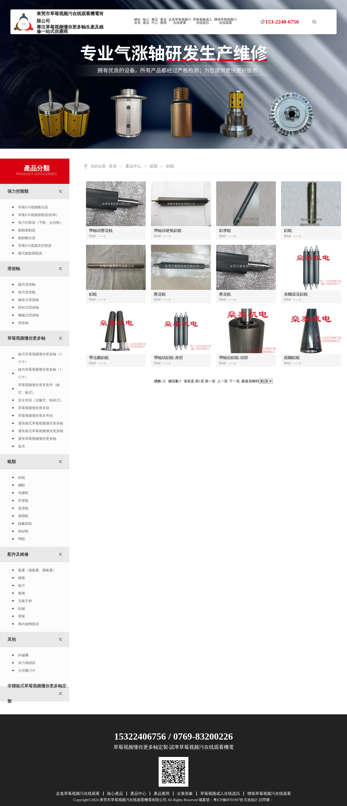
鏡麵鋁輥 (292, 360)
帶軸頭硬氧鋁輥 (168, 232)
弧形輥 (23, 508)
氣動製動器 (26, 230)
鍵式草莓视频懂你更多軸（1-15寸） (40, 373)
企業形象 (185, 794)
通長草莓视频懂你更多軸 (37, 439)
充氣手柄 (25, 601)
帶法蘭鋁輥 (99, 360)
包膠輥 (23, 493)
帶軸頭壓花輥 (101, 232)
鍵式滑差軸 (26, 284)
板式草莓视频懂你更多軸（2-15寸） (40, 358)
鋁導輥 (227, 232)
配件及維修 (18, 554)
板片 (21, 585)
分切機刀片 (26, 670)
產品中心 (154, 21)
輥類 (11, 461)
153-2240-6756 (282, 22)
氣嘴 (21, 593)
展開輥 (23, 516)
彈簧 (21, 616)
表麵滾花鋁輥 (296, 296)
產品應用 (163, 21)
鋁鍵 (21, 609)
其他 (11, 639)
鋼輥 (21, 485)
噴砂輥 (23, 531)
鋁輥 (21, 477)
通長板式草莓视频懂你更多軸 (40, 431)
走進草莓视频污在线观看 (180, 21)
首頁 (113, 166)
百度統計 (251, 800)
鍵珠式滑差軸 (28, 300)
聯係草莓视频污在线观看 (225, 21)
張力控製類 (18, 191)
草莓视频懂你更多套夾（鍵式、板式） (39, 388)
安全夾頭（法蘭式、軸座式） (40, 400)
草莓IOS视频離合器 (33, 207)
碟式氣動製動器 (30, 253)
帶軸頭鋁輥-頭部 (233, 360)
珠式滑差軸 (26, 292)
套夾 (21, 446)
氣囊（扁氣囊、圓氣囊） (37, 570)
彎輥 (21, 539)
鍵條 (21, 578)
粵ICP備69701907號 (228, 800)
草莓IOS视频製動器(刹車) (37, 215)
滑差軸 (13, 268)
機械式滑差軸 (28, 315)
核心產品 (146, 21)
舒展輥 (23, 500)
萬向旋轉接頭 (28, 624)
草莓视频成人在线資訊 (202, 21)
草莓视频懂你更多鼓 (33, 408)
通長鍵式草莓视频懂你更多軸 (40, 423)
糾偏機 (23, 655)
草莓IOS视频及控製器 (35, 246)
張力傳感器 (26, 663)
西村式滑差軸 (28, 307)
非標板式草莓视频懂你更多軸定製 (36, 694)
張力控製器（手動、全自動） (40, 222)
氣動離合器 (26, 238)
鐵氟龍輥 (25, 524)
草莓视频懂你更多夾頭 (35, 415)
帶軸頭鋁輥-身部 (168, 360)
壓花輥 (162, 296)
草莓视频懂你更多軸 (26, 338)
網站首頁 (137, 21)
